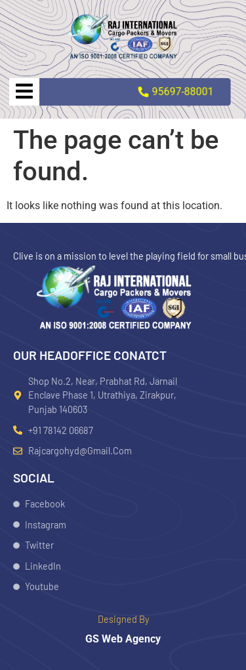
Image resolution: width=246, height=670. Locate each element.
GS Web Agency (123, 639)
